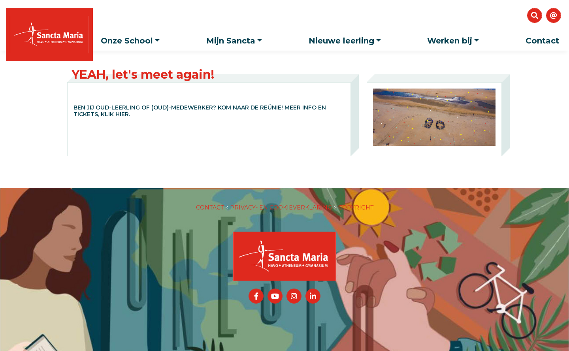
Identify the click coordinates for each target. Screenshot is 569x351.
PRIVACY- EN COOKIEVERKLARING (281, 199)
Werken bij (455, 38)
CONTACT (210, 199)
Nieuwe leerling (347, 38)
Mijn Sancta (236, 38)
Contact (542, 40)
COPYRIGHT (355, 199)
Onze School (132, 38)
